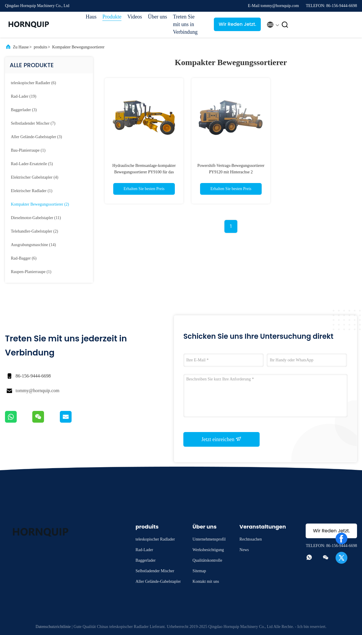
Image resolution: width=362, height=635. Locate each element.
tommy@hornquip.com (37, 390)
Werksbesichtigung (208, 550)
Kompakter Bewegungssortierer (78, 47)
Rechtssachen (250, 539)
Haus (91, 17)
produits (40, 47)
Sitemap (199, 571)
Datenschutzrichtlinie (53, 626)
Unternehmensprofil (209, 539)
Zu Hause (21, 47)
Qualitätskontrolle (207, 560)
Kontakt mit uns (205, 581)
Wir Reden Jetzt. (237, 24)
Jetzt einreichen (222, 439)
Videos (134, 17)
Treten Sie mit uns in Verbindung (185, 24)
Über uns (157, 17)
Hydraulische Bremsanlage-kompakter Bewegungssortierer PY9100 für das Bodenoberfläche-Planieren (144, 172)
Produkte (111, 17)
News (244, 550)
